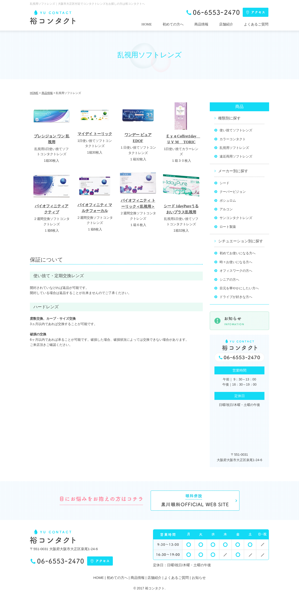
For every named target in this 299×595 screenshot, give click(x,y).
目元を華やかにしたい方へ (239, 288)
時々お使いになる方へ (236, 262)
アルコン (226, 209)
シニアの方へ (229, 279)
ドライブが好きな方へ (236, 297)
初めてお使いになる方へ (238, 253)
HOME (147, 24)
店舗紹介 (226, 24)
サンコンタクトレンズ (236, 218)
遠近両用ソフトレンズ (236, 156)
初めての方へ (173, 24)
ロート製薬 (228, 227)
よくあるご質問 (256, 24)
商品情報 (201, 24)
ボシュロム (228, 200)
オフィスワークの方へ (236, 270)
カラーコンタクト (233, 139)
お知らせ (199, 578)
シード (224, 183)
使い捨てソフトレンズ (236, 130)
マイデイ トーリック (95, 134)
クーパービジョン (233, 192)
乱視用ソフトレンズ (234, 148)
